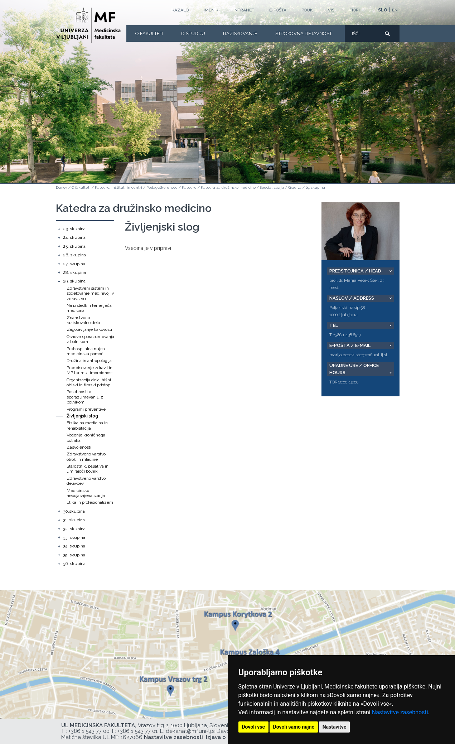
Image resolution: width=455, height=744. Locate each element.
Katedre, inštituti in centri (118, 187)
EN (395, 10)
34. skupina (74, 546)
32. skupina (74, 528)
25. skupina (74, 246)
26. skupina (74, 254)
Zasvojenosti (79, 447)
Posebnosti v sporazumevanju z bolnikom (85, 397)
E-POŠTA (277, 10)
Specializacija (272, 187)
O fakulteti (149, 33)
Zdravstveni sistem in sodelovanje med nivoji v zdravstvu (90, 293)
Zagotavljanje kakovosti (89, 329)
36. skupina (74, 563)
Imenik (211, 10)
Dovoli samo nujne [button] (294, 727)
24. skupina (74, 237)
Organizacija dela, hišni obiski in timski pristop (89, 382)
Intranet (243, 10)
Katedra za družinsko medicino (228, 187)
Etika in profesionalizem (90, 502)
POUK (307, 10)
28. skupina (74, 272)
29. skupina (315, 187)
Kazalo (180, 10)
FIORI (354, 10)
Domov (61, 187)
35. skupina (74, 554)
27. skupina (74, 263)
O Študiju (193, 33)
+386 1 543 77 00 (89, 731)
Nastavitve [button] (335, 727)
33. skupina (74, 537)
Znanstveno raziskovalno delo (83, 320)
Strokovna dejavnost (303, 33)
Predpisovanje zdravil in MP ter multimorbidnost (90, 370)
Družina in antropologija (89, 360)
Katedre (189, 187)
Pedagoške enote (162, 187)
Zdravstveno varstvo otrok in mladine (86, 456)
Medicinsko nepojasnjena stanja (86, 493)
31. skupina (74, 519)
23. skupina (74, 228)
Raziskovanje (240, 33)
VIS (331, 10)
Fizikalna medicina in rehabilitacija (87, 425)
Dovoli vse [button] (253, 727)
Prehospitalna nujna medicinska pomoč (86, 351)
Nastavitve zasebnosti (400, 712)
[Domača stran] (88, 25)
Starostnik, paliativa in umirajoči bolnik (87, 469)
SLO (382, 10)
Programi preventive (86, 409)
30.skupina (74, 511)
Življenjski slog (82, 416)
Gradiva (294, 187)
